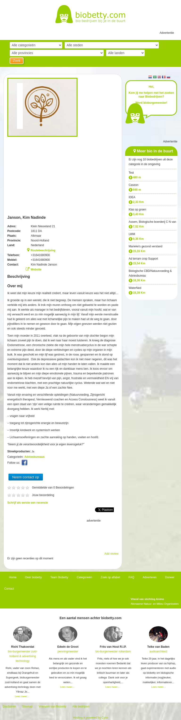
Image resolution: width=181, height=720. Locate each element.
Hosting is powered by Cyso (90, 717)
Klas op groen (137, 209)
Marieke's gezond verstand (145, 246)
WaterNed (135, 288)
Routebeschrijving (43, 250)
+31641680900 (40, 255)
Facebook (25, 464)
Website (36, 269)
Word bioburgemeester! (151, 102)
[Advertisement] (63, 535)
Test (131, 172)
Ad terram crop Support (143, 258)
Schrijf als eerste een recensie (27, 502)
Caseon (133, 185)
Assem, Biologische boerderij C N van (152, 221)
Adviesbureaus (34, 457)
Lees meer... (22, 696)
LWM (132, 234)
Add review (111, 553)
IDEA (132, 197)
